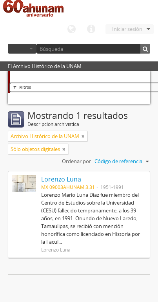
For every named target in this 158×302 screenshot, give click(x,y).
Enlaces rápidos (91, 29)
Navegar (22, 49)
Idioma (71, 29)
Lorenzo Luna (61, 179)
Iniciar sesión (127, 28)
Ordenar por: (77, 161)
